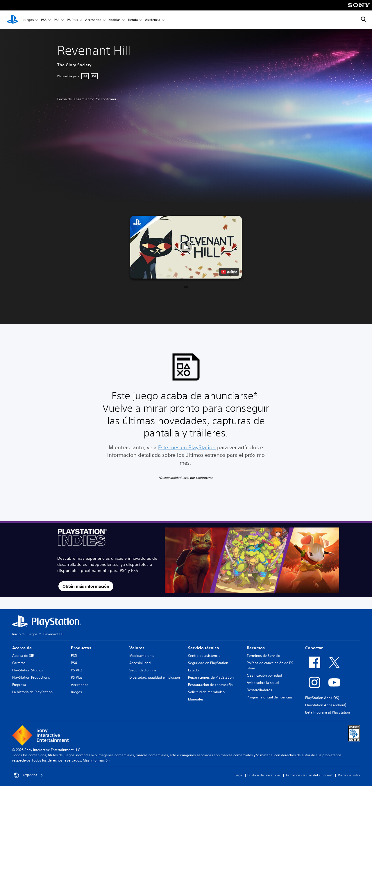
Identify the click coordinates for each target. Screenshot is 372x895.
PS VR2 (76, 670)
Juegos (28, 20)
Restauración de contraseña (210, 684)
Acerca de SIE (23, 655)
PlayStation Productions (31, 677)
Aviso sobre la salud (263, 682)
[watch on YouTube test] (229, 272)
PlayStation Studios (27, 670)
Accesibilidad (140, 662)
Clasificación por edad (264, 675)
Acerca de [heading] (22, 647)
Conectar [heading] (314, 647)
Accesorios (93, 20)
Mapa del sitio (348, 775)
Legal (239, 775)
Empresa (19, 684)
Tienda (133, 20)
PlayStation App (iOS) (322, 697)
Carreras (19, 662)
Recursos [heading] (256, 647)
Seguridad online (142, 670)
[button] (186, 247)
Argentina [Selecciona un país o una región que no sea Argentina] (28, 775)
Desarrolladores (259, 689)
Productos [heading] (81, 647)
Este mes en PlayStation (187, 447)
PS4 (57, 20)
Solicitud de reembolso (206, 691)
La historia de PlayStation (32, 691)
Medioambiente (142, 655)
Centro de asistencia (204, 655)
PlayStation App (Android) (325, 705)
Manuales (196, 699)
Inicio (16, 634)
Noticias (114, 20)
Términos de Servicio (263, 655)
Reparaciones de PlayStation (211, 677)
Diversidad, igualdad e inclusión (154, 677)
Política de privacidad (264, 775)
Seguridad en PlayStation (208, 662)
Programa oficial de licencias (270, 697)
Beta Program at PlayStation (327, 712)
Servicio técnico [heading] (203, 647)
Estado (193, 670)
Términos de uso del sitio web (309, 775)
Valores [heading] (136, 647)
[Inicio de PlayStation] (12, 20)
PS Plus (72, 20)
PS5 (43, 20)
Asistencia (152, 20)
